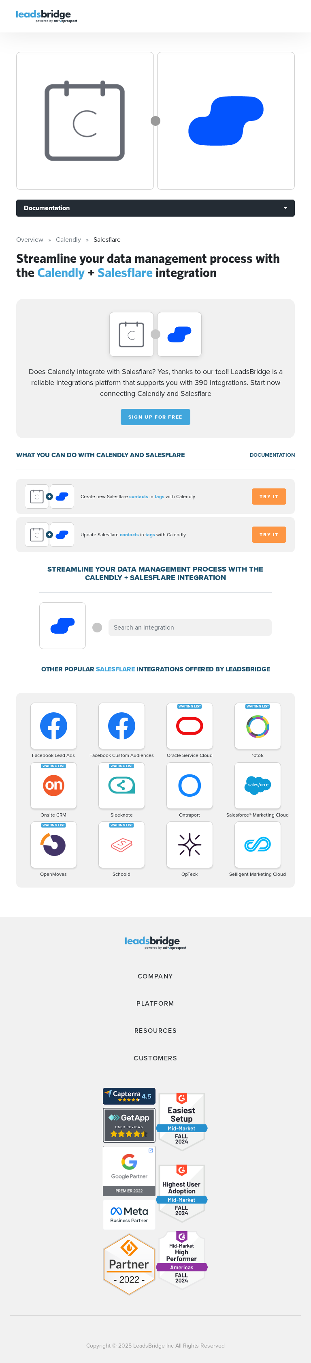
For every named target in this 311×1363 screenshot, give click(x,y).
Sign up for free (155, 417)
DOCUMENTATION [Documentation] (272, 455)
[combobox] (190, 627)
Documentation (47, 208)
